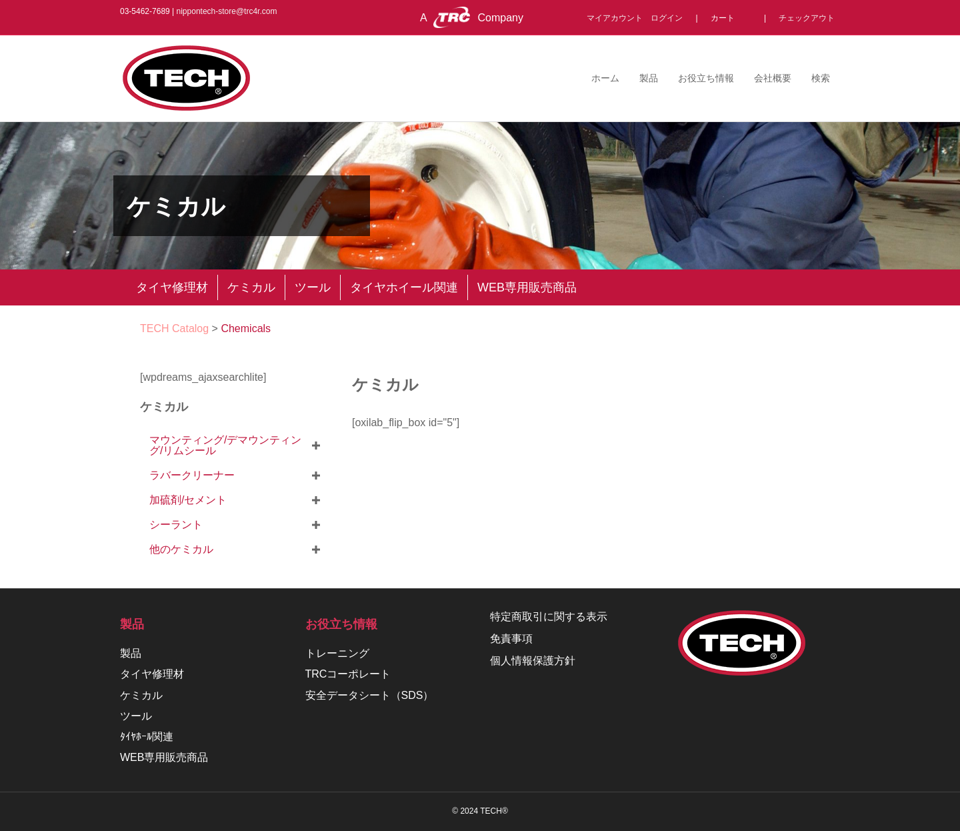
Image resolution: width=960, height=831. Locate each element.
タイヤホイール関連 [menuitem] (404, 287)
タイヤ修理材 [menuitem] (172, 287)
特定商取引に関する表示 (548, 616)
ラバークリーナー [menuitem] (192, 475)
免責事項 (511, 638)
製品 (648, 78)
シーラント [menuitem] (176, 524)
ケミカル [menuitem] (251, 287)
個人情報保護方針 (532, 660)
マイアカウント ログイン (639, 18)
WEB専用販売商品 (164, 757)
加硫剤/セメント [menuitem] (188, 500)
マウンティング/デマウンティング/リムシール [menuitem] (225, 445)
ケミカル (385, 383)
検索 (820, 78)
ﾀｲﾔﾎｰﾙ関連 (146, 736)
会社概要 (772, 78)
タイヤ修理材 (152, 674)
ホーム (605, 78)
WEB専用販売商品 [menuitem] (527, 287)
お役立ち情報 (706, 78)
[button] (316, 445)
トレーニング (337, 653)
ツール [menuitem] (313, 287)
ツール (136, 716)
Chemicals (246, 328)
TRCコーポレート (348, 674)
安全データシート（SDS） (369, 695)
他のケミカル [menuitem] (181, 549)
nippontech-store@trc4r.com (227, 11)
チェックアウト (807, 18)
